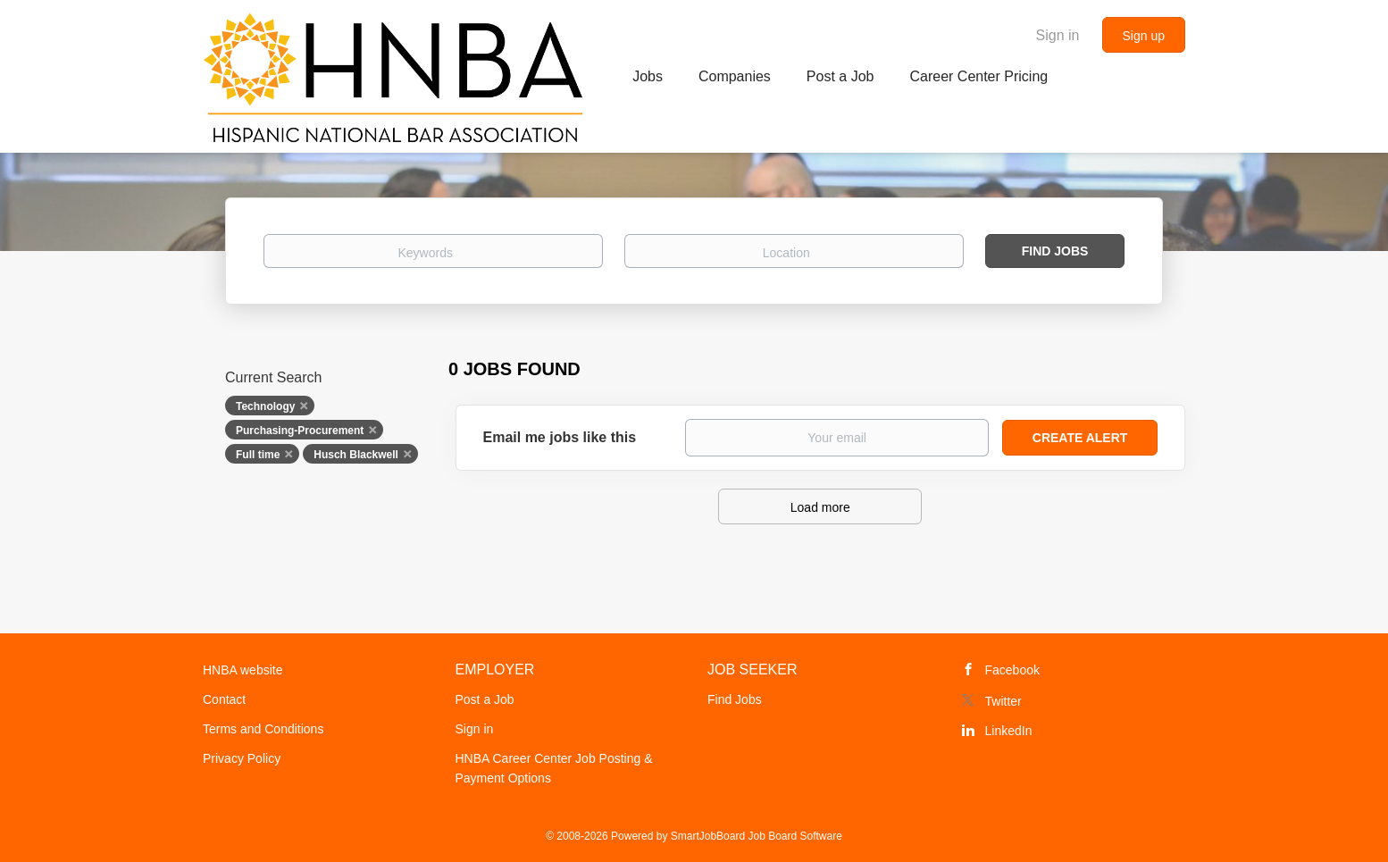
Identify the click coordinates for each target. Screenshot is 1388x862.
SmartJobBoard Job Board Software (756, 836)
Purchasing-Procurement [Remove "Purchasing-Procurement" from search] (300, 430)
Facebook (1012, 670)
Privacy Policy (241, 758)
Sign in (1058, 35)
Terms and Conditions (263, 729)
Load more (820, 507)
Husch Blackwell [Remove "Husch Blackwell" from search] (356, 454)
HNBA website (242, 670)
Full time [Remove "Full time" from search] (258, 454)
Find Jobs (1055, 251)
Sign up (1144, 36)
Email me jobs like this (560, 437)
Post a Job (485, 699)
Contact (224, 699)
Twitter (1003, 701)
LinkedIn (1009, 731)
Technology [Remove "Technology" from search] (265, 406)
